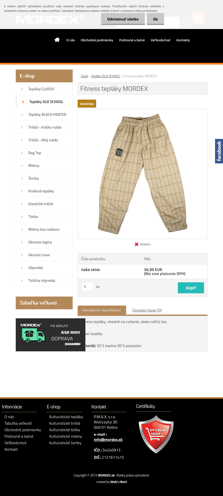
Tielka (33, 216)
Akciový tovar (39, 255)
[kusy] (87, 286)
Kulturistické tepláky (66, 417)
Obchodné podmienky (97, 40)
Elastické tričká (40, 204)
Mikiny (33, 165)
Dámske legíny (40, 242)
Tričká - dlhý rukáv (43, 140)
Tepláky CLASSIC (41, 89)
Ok (155, 19)
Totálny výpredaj (41, 280)
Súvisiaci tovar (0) (147, 310)
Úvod (84, 76)
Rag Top (34, 153)
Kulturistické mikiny (65, 436)
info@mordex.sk (108, 439)
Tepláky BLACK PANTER (47, 114)
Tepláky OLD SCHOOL (46, 102)
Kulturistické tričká (64, 423)
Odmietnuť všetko (123, 19)
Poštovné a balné (132, 40)
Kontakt (11, 449)
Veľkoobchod (160, 40)
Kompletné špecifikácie (102, 310)
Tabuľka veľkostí (18, 423)
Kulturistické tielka (64, 430)
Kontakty (183, 40)
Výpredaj (35, 268)
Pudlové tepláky (41, 191)
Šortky (33, 178)
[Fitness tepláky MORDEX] (142, 111)
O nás (70, 40)
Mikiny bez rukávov (44, 229)
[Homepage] (57, 40)
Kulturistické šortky (65, 443)
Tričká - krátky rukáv (45, 127)
